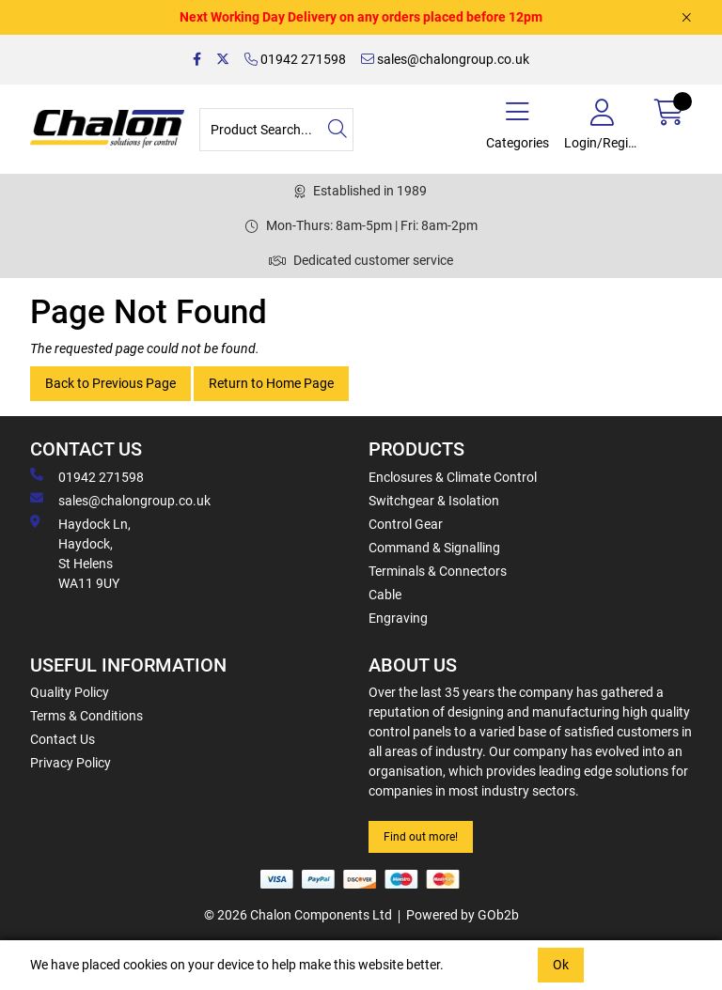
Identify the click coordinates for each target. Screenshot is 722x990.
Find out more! (421, 836)
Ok (561, 964)
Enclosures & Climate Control (453, 477)
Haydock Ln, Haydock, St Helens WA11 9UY (80, 553)
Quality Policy (69, 692)
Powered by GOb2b (462, 914)
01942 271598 (295, 59)
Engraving (398, 618)
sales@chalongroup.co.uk (445, 59)
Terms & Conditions (86, 715)
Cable (385, 594)
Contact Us (62, 739)
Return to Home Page (271, 383)
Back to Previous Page (110, 383)
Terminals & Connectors (438, 571)
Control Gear (406, 524)
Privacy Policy (70, 762)
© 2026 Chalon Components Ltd (298, 914)
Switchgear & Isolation (434, 500)
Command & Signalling (434, 547)
